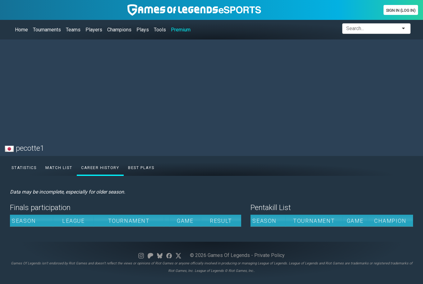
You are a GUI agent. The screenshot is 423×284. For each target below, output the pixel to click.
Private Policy (269, 255)
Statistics (23, 167)
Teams (73, 30)
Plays (142, 30)
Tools (160, 30)
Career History (100, 167)
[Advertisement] (191, 87)
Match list (58, 167)
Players (93, 30)
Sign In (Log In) (401, 10)
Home (21, 30)
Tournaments (47, 30)
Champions (119, 30)
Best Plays (141, 167)
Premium (181, 30)
